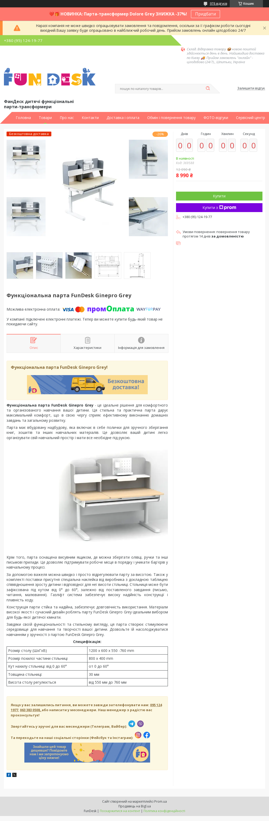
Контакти (90, 118)
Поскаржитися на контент (120, 811)
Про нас (67, 118)
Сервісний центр (250, 118)
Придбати (205, 14)
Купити (219, 195)
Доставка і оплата (123, 118)
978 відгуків (218, 3)
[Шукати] (208, 88)
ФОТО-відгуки (216, 118)
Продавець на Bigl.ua (134, 806)
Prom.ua (160, 801)
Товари (45, 118)
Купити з (219, 207)
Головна (23, 118)
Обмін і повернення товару (171, 118)
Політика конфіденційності (164, 811)
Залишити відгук (251, 88)
